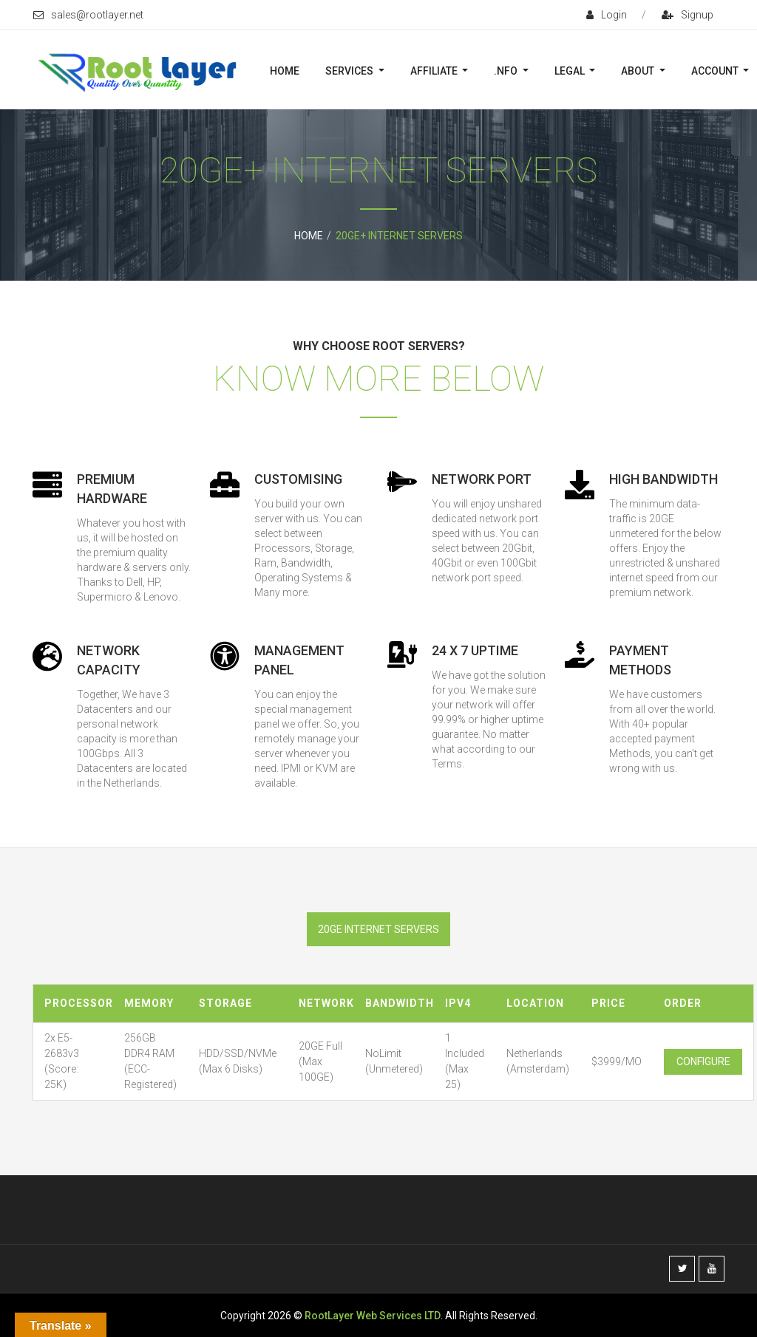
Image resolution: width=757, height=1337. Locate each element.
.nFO (507, 71)
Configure (703, 1061)
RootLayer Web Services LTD (373, 1315)
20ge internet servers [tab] (378, 929)
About (638, 71)
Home (284, 71)
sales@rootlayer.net (88, 15)
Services (350, 71)
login (606, 15)
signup (687, 15)
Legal (570, 71)
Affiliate (435, 71)
